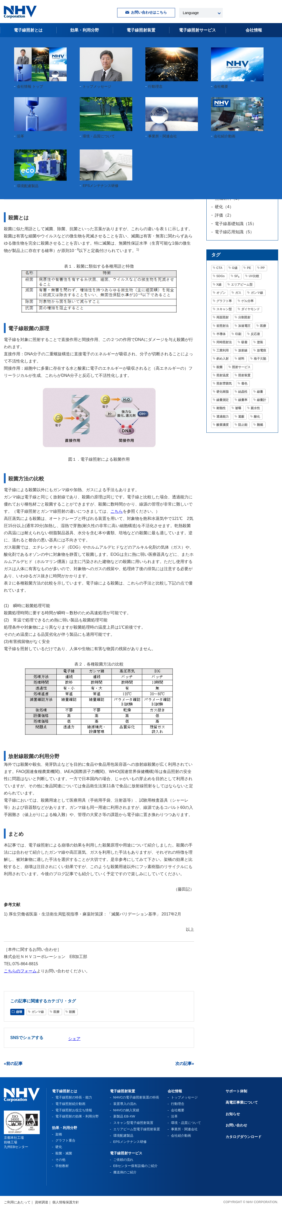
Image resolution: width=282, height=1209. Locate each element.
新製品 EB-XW (124, 1116)
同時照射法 (224, 342)
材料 (241, 358)
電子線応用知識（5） (234, 232)
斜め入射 (222, 358)
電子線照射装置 (141, 30)
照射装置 (244, 375)
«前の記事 (13, 1063)
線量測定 (222, 400)
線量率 (242, 400)
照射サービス (241, 367)
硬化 (58, 1147)
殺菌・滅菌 (63, 1153)
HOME (9, 43)
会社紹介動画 (181, 1135)
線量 (260, 392)
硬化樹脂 (222, 392)
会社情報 (254, 30)
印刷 (238, 334)
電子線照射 (197, 30)
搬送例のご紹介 (125, 1172)
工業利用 (222, 350)
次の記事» (184, 1063)
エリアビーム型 (242, 284)
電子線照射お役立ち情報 (36, 43)
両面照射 (222, 317)
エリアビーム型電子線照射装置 (136, 1129)
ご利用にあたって (17, 1202)
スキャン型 (224, 309)
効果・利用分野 (84, 30)
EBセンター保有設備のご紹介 (135, 1166)
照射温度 (222, 375)
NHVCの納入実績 (126, 1110)
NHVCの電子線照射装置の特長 (136, 1097)
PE (249, 268)
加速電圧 (244, 326)
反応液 (255, 334)
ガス (238, 293)
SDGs (220, 276)
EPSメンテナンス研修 (130, 1142)
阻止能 (242, 425)
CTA (219, 268)
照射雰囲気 (224, 383)
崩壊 (12, 155)
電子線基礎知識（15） (235, 223)
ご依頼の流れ (123, 1160)
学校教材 (62, 1166)
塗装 (260, 342)
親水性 (255, 408)
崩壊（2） (224, 173)
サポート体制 (236, 1091)
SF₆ (236, 276)
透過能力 (222, 416)
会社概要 (177, 1110)
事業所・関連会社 (184, 1129)
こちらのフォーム (20, 971)
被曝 (238, 408)
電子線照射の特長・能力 (73, 1097)
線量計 (261, 400)
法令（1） (224, 190)
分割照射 (244, 317)
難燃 (260, 425)
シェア (74, 1038)
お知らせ (233, 1114)
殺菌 (66, 155)
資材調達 (41, 1202)
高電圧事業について (242, 1102)
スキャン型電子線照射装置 (133, 1123)
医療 (50, 155)
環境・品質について (186, 1123)
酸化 (257, 416)
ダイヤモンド (250, 309)
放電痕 (261, 350)
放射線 (242, 350)
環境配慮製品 (123, 1135)
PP (263, 268)
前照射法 (222, 326)
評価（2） (224, 215)
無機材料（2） (228, 198)
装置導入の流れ (125, 1104)
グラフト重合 (65, 1140)
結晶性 (242, 392)
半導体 (221, 334)
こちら (116, 511)
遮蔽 (241, 416)
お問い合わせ (236, 1125)
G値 (234, 268)
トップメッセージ (184, 1097)
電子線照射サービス (126, 1153)
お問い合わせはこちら (149, 12)
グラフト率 (224, 301)
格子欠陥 (260, 358)
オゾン (221, 293)
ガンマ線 (31, 155)
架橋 (58, 1134)
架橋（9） (224, 181)
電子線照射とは (28, 30)
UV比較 (254, 276)
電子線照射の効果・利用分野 (77, 1116)
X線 (218, 284)
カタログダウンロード (243, 1137)
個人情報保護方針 (65, 1202)
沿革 (174, 1116)
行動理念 (177, 1104)
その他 (60, 1160)
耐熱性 (221, 408)
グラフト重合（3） (232, 165)
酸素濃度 (222, 425)
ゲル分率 (247, 301)
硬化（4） (224, 207)
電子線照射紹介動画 (70, 1104)
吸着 (244, 342)
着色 (244, 383)
